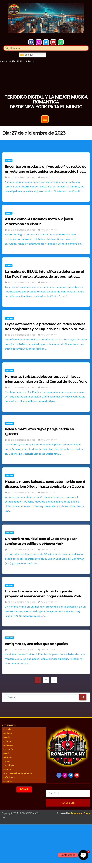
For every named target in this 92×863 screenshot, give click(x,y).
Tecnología (8, 765)
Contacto (7, 781)
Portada (7, 729)
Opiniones (8, 745)
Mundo (9, 160)
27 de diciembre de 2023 (22, 177)
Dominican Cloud (80, 813)
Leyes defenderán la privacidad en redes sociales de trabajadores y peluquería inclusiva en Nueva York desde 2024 (45, 329)
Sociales (9, 370)
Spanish (26, 55)
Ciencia (7, 769)
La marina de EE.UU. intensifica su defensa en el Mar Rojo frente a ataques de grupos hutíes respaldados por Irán (44, 276)
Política (9, 318)
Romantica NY (47, 177)
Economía (8, 749)
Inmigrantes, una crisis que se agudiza (36, 644)
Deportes (7, 757)
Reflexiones (9, 777)
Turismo (7, 761)
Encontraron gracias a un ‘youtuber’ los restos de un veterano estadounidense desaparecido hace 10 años (45, 171)
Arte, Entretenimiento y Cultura (17, 773)
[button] (45, 119)
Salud (6, 753)
